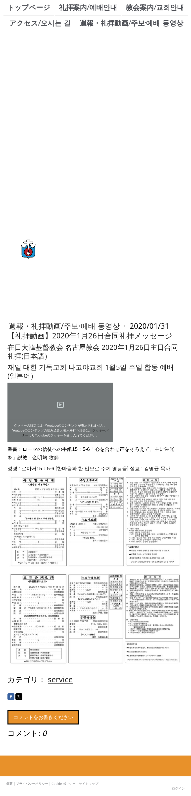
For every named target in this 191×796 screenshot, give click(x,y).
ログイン (178, 788)
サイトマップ (88, 783)
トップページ (28, 7)
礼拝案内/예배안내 (88, 7)
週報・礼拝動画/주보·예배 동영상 (131, 24)
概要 (9, 783)
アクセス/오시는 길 (40, 24)
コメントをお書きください (43, 717)
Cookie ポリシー (63, 783)
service (60, 679)
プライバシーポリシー (32, 783)
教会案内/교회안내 (155, 7)
